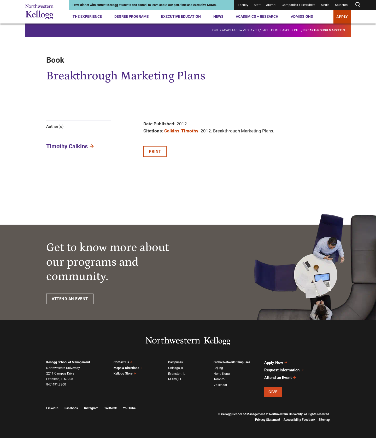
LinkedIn (52, 408)
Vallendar (220, 385)
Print (155, 151)
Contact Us (123, 362)
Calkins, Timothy (181, 130)
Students (341, 5)
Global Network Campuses (232, 362)
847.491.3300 (56, 384)
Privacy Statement (267, 420)
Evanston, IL (176, 374)
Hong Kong (222, 374)
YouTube (129, 408)
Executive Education (181, 16)
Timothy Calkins (67, 146)
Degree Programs (131, 16)
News (218, 16)
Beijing (218, 368)
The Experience (87, 16)
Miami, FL (175, 379)
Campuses (175, 362)
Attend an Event (280, 377)
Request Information (284, 370)
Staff (257, 5)
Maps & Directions (128, 368)
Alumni (271, 5)
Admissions (302, 16)
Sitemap (324, 420)
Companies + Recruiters (298, 5)
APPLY (342, 17)
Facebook (71, 408)
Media (325, 5)
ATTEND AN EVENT (70, 298)
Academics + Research (257, 16)
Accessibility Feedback (299, 420)
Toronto (219, 379)
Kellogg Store (125, 373)
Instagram (91, 408)
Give (272, 392)
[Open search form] (357, 5)
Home (214, 30)
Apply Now (276, 362)
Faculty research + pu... (281, 30)
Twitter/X (110, 408)
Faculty (243, 5)
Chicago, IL (176, 368)
